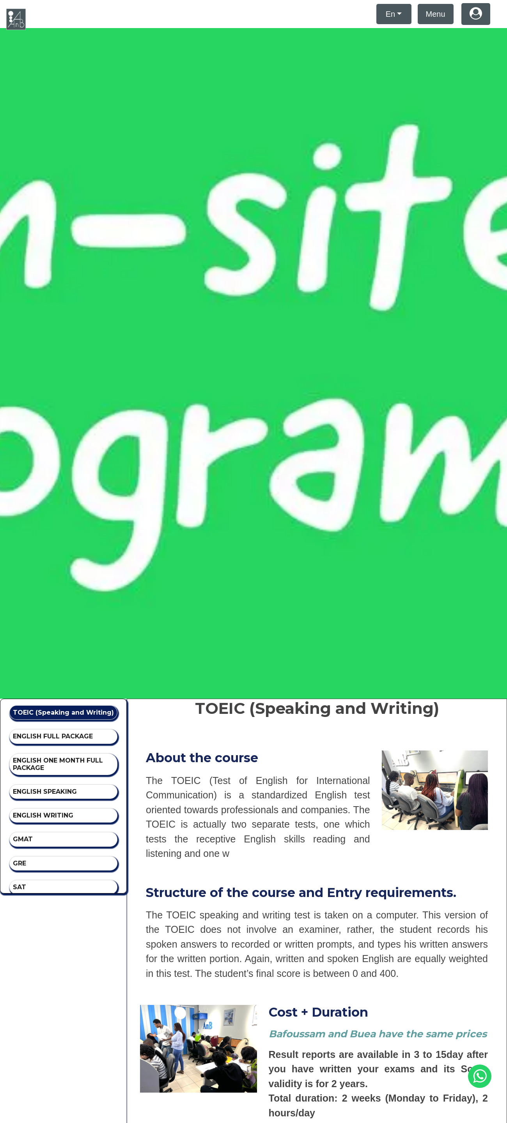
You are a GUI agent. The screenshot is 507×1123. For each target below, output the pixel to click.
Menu (435, 14)
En (390, 14)
